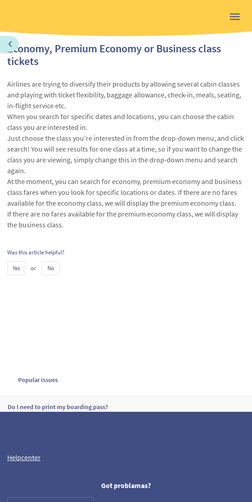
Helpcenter (24, 457)
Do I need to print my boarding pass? (58, 407)
